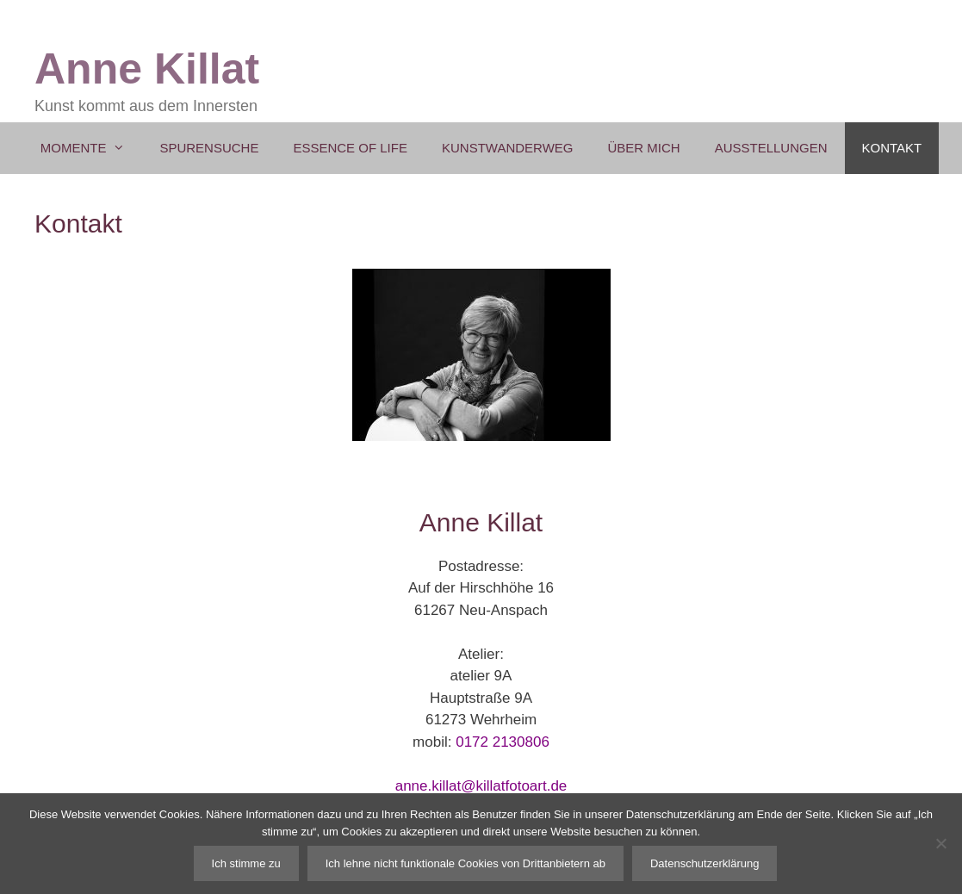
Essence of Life (350, 147)
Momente (91, 148)
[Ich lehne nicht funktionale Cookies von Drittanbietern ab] (940, 843)
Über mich (643, 147)
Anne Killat (146, 69)
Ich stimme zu (246, 863)
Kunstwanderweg (508, 147)
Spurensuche (208, 147)
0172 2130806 (502, 742)
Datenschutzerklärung (704, 863)
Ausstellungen (771, 147)
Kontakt (892, 147)
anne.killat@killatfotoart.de (481, 786)
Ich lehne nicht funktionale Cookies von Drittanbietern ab (465, 863)
